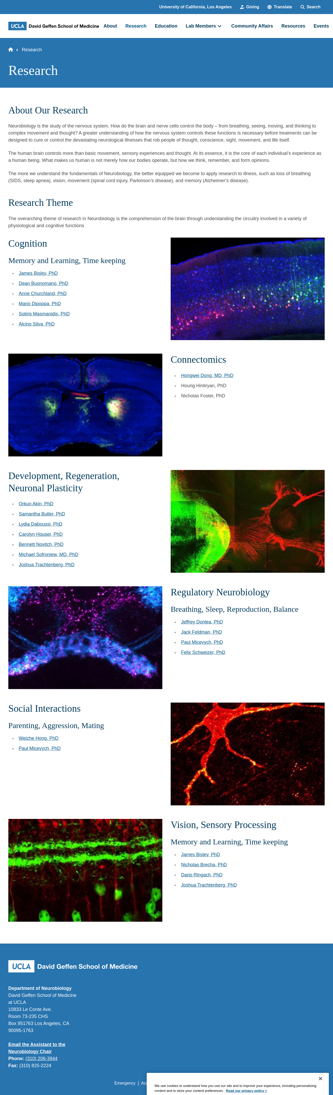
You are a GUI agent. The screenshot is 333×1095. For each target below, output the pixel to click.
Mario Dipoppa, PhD (40, 303)
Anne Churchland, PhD (43, 293)
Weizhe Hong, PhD (39, 738)
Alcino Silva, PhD (37, 324)
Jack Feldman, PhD (201, 632)
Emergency (125, 1083)
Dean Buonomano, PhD (43, 283)
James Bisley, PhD (38, 273)
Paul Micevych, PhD (202, 642)
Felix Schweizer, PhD (203, 652)
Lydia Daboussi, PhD (40, 524)
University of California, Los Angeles (195, 7)
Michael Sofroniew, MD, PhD (48, 554)
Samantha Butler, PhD (42, 514)
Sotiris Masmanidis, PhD (44, 313)
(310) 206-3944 (41, 1058)
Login (275, 1083)
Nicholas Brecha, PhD (204, 864)
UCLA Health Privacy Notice (239, 1083)
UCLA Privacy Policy (188, 1083)
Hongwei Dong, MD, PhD (207, 375)
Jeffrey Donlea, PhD (202, 622)
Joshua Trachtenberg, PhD (46, 564)
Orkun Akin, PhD (36, 503)
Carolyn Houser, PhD (41, 534)
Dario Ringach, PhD (201, 874)
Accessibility (152, 1083)
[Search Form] (310, 7)
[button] (279, 7)
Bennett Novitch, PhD (41, 544)
